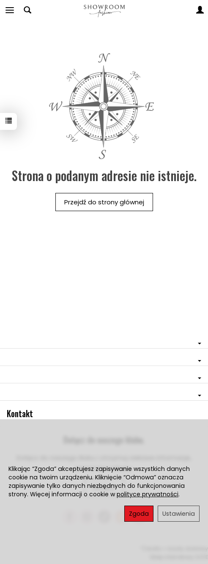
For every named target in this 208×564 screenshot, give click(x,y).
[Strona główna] (104, 10)
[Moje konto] (200, 10)
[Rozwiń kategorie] (9, 10)
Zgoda (139, 513)
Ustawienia (178, 513)
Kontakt (20, 413)
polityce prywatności (147, 494)
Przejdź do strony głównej (104, 202)
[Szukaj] (27, 10)
